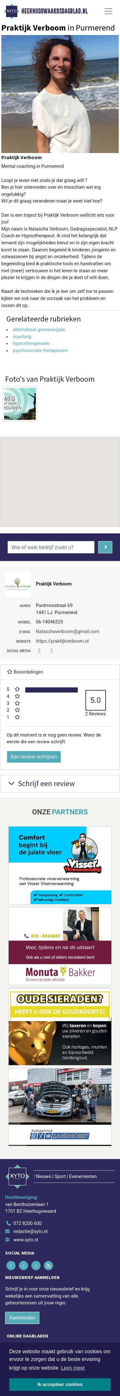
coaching (21, 337)
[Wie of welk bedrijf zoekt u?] (51, 547)
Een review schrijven (34, 757)
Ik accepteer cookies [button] (60, 1384)
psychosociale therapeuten (40, 350)
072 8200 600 (27, 1223)
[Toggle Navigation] (108, 11)
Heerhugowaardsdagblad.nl (54, 11)
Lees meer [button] (73, 1368)
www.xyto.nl (25, 1240)
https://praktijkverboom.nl (62, 641)
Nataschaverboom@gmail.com (67, 631)
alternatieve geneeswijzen (38, 329)
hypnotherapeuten (31, 343)
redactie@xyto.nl (30, 1231)
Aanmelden (22, 1318)
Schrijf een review (41, 783)
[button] (60, 476)
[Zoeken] (105, 547)
